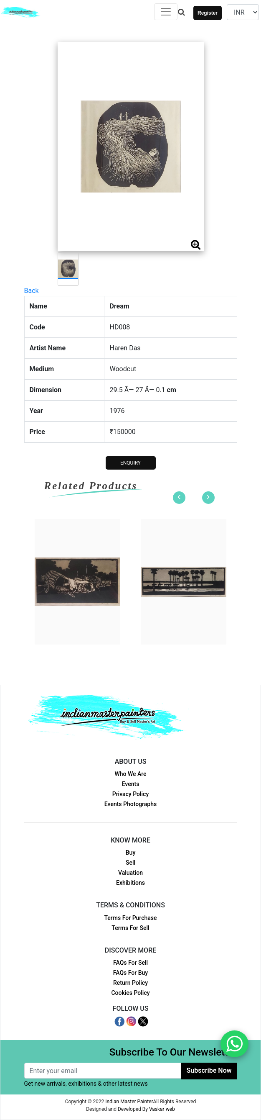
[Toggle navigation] (165, 11)
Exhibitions (130, 882)
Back (31, 291)
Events (130, 784)
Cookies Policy (130, 992)
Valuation (130, 872)
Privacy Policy (130, 794)
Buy (130, 852)
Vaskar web (162, 1109)
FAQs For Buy (130, 972)
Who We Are (130, 774)
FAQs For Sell (130, 962)
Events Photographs (130, 804)
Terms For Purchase (130, 917)
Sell (130, 862)
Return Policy (130, 982)
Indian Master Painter (129, 1102)
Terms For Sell (130, 928)
